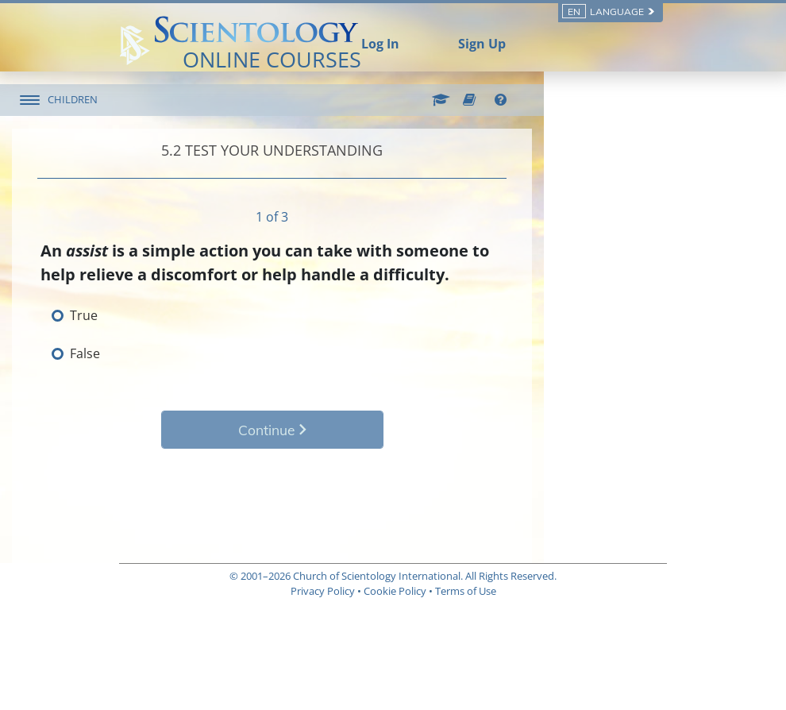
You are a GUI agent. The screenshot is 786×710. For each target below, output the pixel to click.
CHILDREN (180, 99)
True (191, 315)
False (192, 353)
